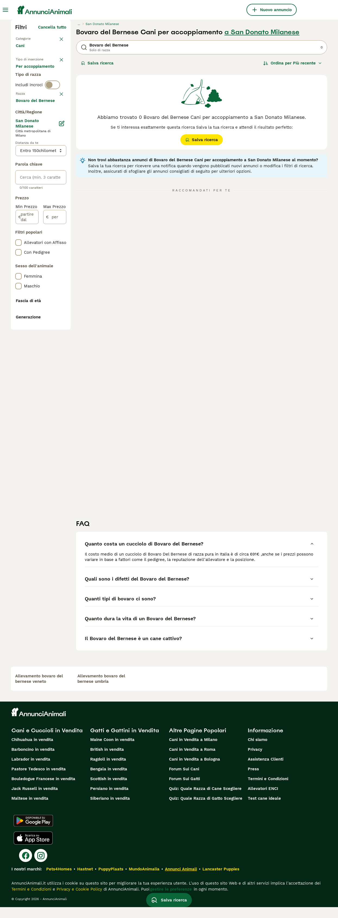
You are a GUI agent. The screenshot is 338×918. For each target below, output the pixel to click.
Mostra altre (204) (47, 253)
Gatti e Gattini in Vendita (124, 741)
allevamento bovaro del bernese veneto (39, 689)
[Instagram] (40, 866)
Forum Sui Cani (184, 779)
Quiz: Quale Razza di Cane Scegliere (205, 799)
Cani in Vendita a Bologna (194, 770)
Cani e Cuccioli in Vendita (47, 741)
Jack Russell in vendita (34, 799)
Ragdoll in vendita (108, 770)
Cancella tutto (52, 27)
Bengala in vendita (108, 779)
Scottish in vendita (108, 789)
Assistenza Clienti (265, 770)
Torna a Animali (31, 38)
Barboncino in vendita (33, 760)
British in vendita (107, 760)
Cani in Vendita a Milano (193, 750)
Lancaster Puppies (220, 879)
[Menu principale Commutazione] (5, 9)
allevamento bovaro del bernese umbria (101, 689)
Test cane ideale (264, 809)
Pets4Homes (59, 879)
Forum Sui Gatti (184, 789)
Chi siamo (257, 750)
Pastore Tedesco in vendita (38, 779)
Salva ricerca (97, 63)
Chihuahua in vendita (32, 750)
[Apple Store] (33, 848)
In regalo (29, 85)
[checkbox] (18, 156)
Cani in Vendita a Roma (192, 760)
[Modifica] (61, 275)
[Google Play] (33, 831)
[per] (54, 369)
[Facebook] (25, 866)
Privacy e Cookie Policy (78, 900)
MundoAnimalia (144, 879)
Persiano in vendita (109, 799)
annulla (58, 129)
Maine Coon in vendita (112, 750)
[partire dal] (27, 369)
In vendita (30, 72)
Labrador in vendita (30, 770)
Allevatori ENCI (263, 799)
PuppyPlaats (110, 879)
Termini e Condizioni (268, 789)
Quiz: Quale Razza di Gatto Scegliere (205, 809)
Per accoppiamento (39, 99)
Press (253, 779)
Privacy (255, 760)
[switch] (52, 119)
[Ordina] (292, 63)
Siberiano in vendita (110, 809)
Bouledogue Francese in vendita (43, 789)
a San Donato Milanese (261, 32)
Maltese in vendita (29, 809)
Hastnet (85, 879)
